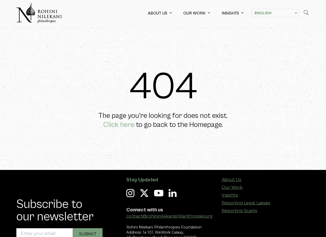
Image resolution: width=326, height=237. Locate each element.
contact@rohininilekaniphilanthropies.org (169, 216)
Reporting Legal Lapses (246, 202)
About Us (160, 13)
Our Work (196, 13)
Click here (118, 125)
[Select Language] (275, 13)
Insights (233, 13)
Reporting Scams (239, 210)
